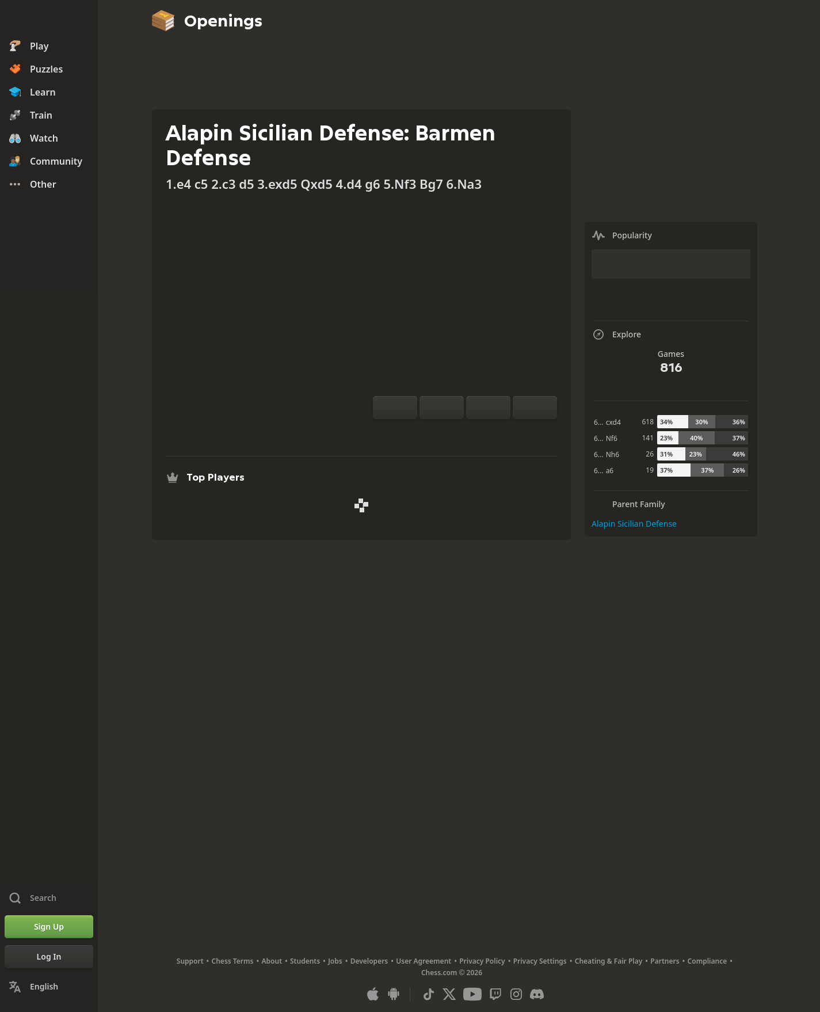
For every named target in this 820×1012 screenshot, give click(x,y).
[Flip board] (395, 407)
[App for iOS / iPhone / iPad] (373, 994)
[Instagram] (516, 994)
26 (650, 454)
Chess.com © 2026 (451, 972)
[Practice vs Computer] (428, 433)
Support (190, 961)
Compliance (707, 961)
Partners (664, 961)
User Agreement (423, 961)
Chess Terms (233, 961)
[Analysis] (446, 433)
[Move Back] (488, 407)
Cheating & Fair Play (609, 961)
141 (648, 438)
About (272, 961)
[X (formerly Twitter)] (449, 994)
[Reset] (441, 407)
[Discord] (537, 994)
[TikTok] (429, 994)
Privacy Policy (482, 961)
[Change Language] (49, 986)
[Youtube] (472, 994)
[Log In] (49, 956)
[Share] (502, 433)
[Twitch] (495, 994)
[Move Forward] (535, 407)
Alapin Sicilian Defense (634, 523)
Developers (369, 961)
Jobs (335, 961)
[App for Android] (394, 994)
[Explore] (465, 433)
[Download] (483, 433)
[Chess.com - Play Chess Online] (49, 20)
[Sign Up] (49, 926)
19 (650, 470)
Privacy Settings (540, 961)
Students (305, 961)
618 (648, 422)
